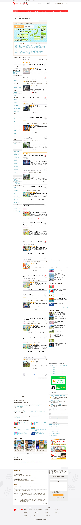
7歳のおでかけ (63, 371)
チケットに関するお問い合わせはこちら (58, 497)
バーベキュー (30, 46)
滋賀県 (23, 32)
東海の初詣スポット (17, 411)
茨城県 (42, 37)
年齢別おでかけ (44, 11)
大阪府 (23, 31)
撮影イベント (15, 193)
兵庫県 (26, 32)
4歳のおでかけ (53, 369)
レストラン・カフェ (24, 51)
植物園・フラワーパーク (19, 46)
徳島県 (18, 36)
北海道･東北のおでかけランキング (19, 460)
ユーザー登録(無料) (61, 0)
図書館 (19, 50)
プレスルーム (36, 512)
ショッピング (30, 51)
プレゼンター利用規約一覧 (38, 509)
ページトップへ (64, 467)
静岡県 (38, 37)
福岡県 (21, 39)
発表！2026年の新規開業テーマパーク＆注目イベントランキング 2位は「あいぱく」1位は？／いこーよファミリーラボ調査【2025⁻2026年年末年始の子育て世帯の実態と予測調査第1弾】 (32, 494)
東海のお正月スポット (17, 416)
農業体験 (20, 47)
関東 (43, 33)
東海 (37, 36)
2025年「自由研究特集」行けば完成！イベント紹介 (17, 211)
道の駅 (39, 51)
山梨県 (29, 29)
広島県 (21, 34)
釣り (33, 46)
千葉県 (42, 36)
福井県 (18, 29)
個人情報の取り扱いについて (58, 491)
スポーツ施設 (33, 48)
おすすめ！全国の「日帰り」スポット (55, 424)
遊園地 (20, 45)
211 (41, 374)
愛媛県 (26, 37)
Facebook (25, 515)
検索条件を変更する (42, 378)
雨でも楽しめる (16, 480)
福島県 (42, 31)
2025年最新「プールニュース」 (17, 209)
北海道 (42, 28)
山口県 (18, 34)
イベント (20, 11)
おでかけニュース (53, 11)
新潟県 (26, 29)
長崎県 (18, 39)
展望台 (44, 47)
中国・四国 (25, 34)
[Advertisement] (35, 314)
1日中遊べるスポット (65, 3)
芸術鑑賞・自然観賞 (16, 194)
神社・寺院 (23, 48)
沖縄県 (15, 40)
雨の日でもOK (54, 3)
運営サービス (47, 512)
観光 (42, 51)
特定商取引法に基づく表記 (28, 516)
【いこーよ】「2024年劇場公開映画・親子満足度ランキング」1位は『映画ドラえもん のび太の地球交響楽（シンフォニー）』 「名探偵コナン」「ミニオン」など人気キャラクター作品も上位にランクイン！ (32, 500)
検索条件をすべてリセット (43, 20)
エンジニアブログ (47, 515)
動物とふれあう (59, 3)
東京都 (42, 35)
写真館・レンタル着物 (23, 53)
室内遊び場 (16, 45)
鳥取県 (21, 36)
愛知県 (35, 39)
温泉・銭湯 (29, 50)
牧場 (36, 45)
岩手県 (42, 29)
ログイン (66, 0)
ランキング (37, 11)
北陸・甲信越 (33, 29)
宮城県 (44, 29)
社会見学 (33, 47)
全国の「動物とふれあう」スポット (54, 426)
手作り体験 (18, 475)
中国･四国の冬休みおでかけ (34, 405)
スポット (15, 11)
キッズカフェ (35, 52)
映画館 (42, 48)
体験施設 (40, 47)
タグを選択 (17, 68)
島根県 (26, 36)
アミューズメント (30, 52)
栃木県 (44, 37)
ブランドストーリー (57, 509)
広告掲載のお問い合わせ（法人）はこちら (58, 492)
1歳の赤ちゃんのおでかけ (63, 365)
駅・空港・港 (17, 53)
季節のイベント (16, 196)
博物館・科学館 (28, 47)
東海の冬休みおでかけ (17, 405)
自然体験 (15, 187)
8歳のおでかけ (53, 373)
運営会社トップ (47, 509)
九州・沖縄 (25, 39)
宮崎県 (21, 40)
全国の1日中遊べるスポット (53, 431)
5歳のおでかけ (63, 369)
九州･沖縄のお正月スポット (18, 417)
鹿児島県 (18, 40)
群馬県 (42, 39)
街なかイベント (16, 199)
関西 (28, 31)
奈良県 (21, 32)
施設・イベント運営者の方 (28, 509)
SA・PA (39, 52)
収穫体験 (27, 475)
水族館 (39, 45)
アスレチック (27, 48)
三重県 (38, 39)
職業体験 (30, 475)
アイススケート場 (17, 51)
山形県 (44, 30)
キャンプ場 (25, 46)
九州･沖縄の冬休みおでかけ (18, 406)
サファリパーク (32, 45)
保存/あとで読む (55, 0)
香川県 (21, 37)
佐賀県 (15, 39)
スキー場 (37, 50)
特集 (65, 11)
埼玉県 (44, 36)
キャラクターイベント (17, 202)
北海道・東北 (43, 26)
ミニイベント (15, 200)
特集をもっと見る (65, 307)
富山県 (23, 29)
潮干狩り (24, 47)
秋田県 (42, 30)
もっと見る (44, 503)
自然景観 (36, 46)
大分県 (23, 40)
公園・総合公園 (38, 48)
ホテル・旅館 (33, 50)
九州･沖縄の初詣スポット (41, 411)
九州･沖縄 (58, 418)
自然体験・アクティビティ (32, 53)
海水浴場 (24, 50)
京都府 (21, 31)
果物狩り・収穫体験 (41, 46)
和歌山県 (29, 32)
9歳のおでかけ (63, 373)
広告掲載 (25, 512)
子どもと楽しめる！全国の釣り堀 (54, 433)
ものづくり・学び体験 (17, 197)
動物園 (28, 45)
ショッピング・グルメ (17, 191)
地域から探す (19, 26)
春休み (51, 3)
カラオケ (24, 52)
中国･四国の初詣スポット (32, 411)
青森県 (44, 28)
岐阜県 (35, 37)
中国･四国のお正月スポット (34, 416)
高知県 (23, 37)
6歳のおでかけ (53, 371)
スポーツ (15, 188)
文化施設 (19, 48)
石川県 (21, 29)
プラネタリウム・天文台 (19, 52)
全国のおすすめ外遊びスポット (54, 435)
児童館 (16, 50)
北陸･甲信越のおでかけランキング (31, 460)
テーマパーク (24, 45)
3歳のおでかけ (63, 367)
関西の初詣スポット (24, 411)
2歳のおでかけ (53, 367)
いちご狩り (16, 47)
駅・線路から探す (28, 26)
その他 (38, 53)
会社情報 (56, 512)
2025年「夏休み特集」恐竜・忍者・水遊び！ (17, 206)
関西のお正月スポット (25, 416)
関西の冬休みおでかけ (25, 405)
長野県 (15, 29)
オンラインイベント (28, 11)
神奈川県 (44, 35)
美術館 (16, 48)
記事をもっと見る (30, 453)
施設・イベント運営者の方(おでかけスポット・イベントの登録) (27, 490)
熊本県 (26, 40)
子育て (60, 11)
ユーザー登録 (16, 490)
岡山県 (23, 36)
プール (21, 50)
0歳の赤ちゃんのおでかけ (53, 365)
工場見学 (37, 47)
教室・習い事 (35, 51)
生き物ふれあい (16, 190)
